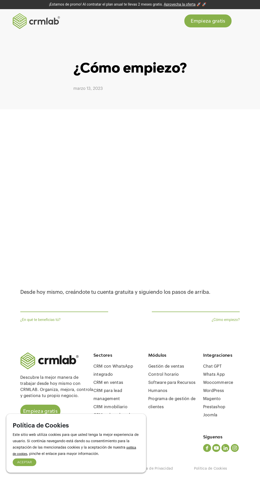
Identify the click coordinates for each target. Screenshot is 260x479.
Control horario (163, 374)
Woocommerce (218, 383)
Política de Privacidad (154, 468)
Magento (212, 399)
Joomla (210, 415)
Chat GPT (212, 366)
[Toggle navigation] (241, 21)
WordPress (213, 391)
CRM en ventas (108, 383)
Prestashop (214, 407)
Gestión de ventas (166, 366)
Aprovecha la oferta (180, 4)
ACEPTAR (24, 462)
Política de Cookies (210, 468)
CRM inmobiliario (110, 407)
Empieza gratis (208, 21)
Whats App (214, 374)
